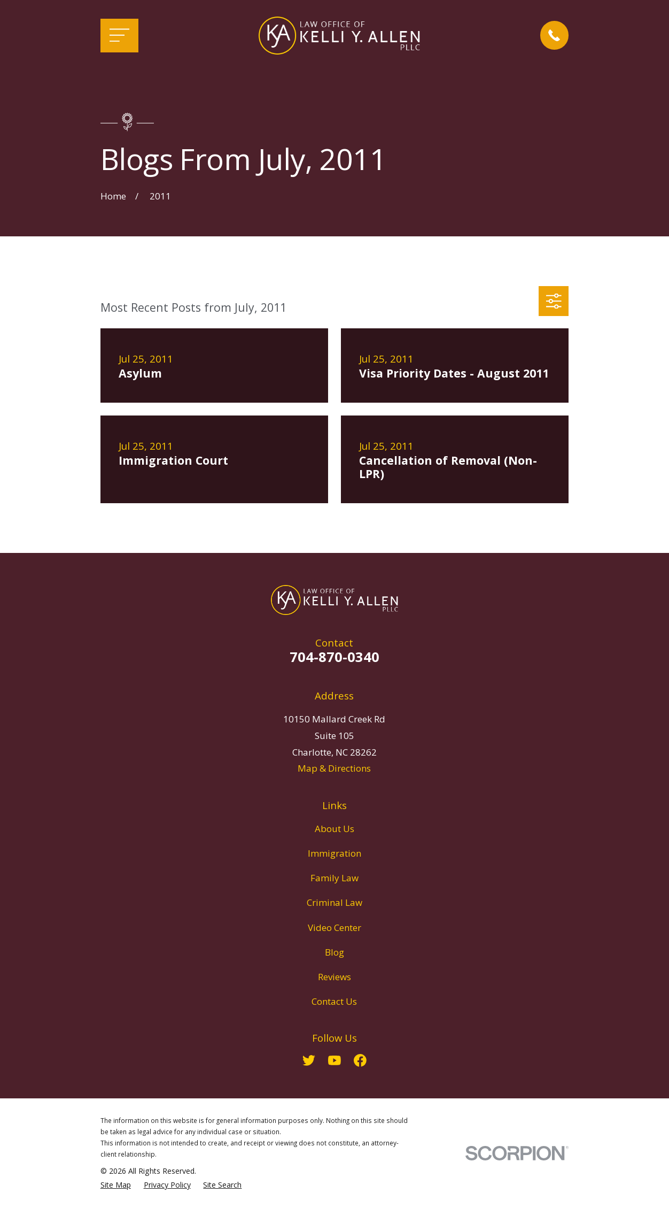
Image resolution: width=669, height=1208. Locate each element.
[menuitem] (115, 1185)
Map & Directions (334, 768)
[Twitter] (308, 1060)
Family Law (334, 878)
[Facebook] (360, 1060)
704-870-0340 (334, 657)
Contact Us (334, 1001)
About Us (334, 828)
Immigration (334, 853)
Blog (334, 952)
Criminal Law (334, 902)
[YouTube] (334, 1060)
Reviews (334, 977)
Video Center (334, 927)
